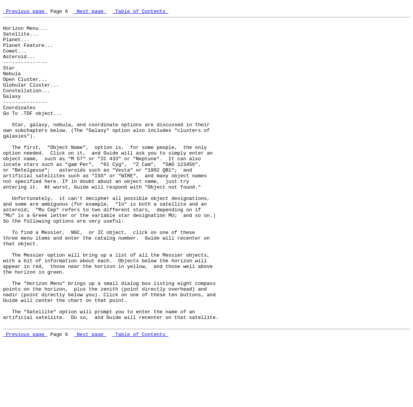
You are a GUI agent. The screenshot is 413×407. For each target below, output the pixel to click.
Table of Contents (140, 13)
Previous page (25, 13)
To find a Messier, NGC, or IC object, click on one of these (103, 277)
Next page (90, 13)
